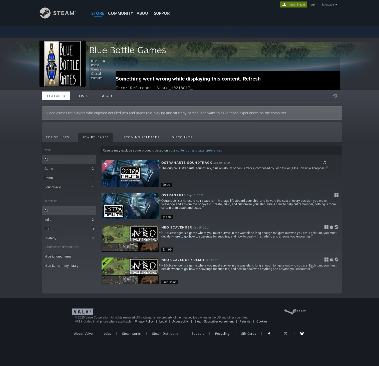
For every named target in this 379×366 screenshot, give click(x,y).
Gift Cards (248, 334)
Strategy (69, 238)
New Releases (95, 137)
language (328, 4)
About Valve (83, 334)
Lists (83, 96)
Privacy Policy (144, 321)
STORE (98, 13)
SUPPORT (163, 13)
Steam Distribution (166, 334)
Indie (69, 220)
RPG (69, 229)
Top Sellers (57, 137)
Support (198, 334)
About (143, 13)
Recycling (222, 334)
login (313, 4)
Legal (163, 321)
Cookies (261, 321)
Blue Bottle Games (127, 50)
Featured (56, 96)
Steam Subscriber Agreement (214, 321)
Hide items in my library (62, 266)
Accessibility (180, 321)
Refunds (245, 321)
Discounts (182, 137)
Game (69, 168)
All (69, 159)
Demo (69, 178)
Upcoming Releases (140, 137)
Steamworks (131, 334)
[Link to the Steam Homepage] (62, 17)
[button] (221, 174)
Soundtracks (69, 187)
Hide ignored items (58, 256)
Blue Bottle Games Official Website (99, 69)
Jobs (107, 334)
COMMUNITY (120, 13)
